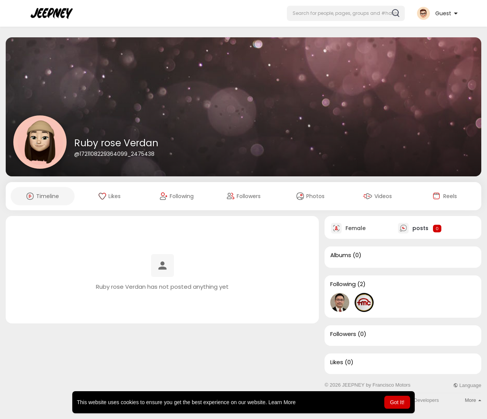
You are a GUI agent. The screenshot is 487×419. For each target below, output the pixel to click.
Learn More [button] (282, 402)
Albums (340, 255)
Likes (336, 362)
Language (467, 385)
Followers (343, 334)
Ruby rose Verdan (116, 143)
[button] (346, 13)
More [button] (473, 400)
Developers (426, 400)
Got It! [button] (397, 402)
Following (343, 284)
